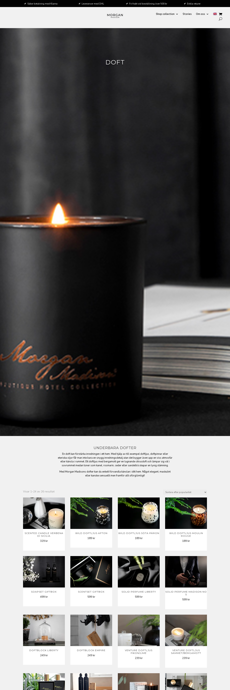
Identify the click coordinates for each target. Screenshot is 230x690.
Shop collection (165, 14)
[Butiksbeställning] (185, 492)
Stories (187, 14)
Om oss (200, 14)
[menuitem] (215, 15)
